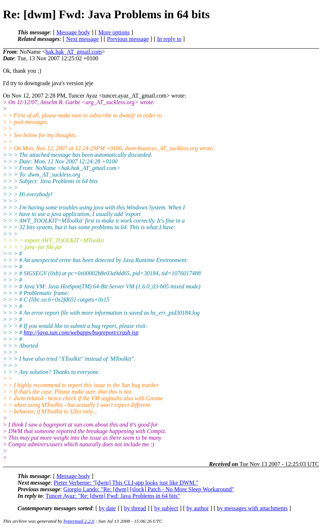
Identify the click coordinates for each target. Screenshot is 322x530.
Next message (82, 39)
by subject (166, 508)
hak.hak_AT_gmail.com (74, 52)
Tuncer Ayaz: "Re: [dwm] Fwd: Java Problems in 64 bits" (113, 496)
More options (114, 32)
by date (107, 508)
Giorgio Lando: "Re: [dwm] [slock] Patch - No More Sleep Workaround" (148, 489)
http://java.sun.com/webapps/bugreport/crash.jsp (81, 332)
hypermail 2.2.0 (79, 521)
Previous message (128, 39)
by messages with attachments (252, 508)
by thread (135, 508)
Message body (73, 32)
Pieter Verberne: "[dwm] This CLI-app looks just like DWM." (126, 483)
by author (197, 508)
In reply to (169, 39)
